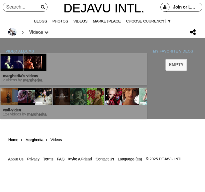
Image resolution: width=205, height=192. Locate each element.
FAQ (60, 159)
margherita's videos (20, 76)
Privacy (33, 159)
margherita (32, 80)
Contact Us (105, 159)
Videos (39, 32)
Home (13, 140)
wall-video (12, 110)
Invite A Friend (80, 159)
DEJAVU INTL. (104, 8)
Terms (48, 159)
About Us (15, 159)
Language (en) (130, 159)
